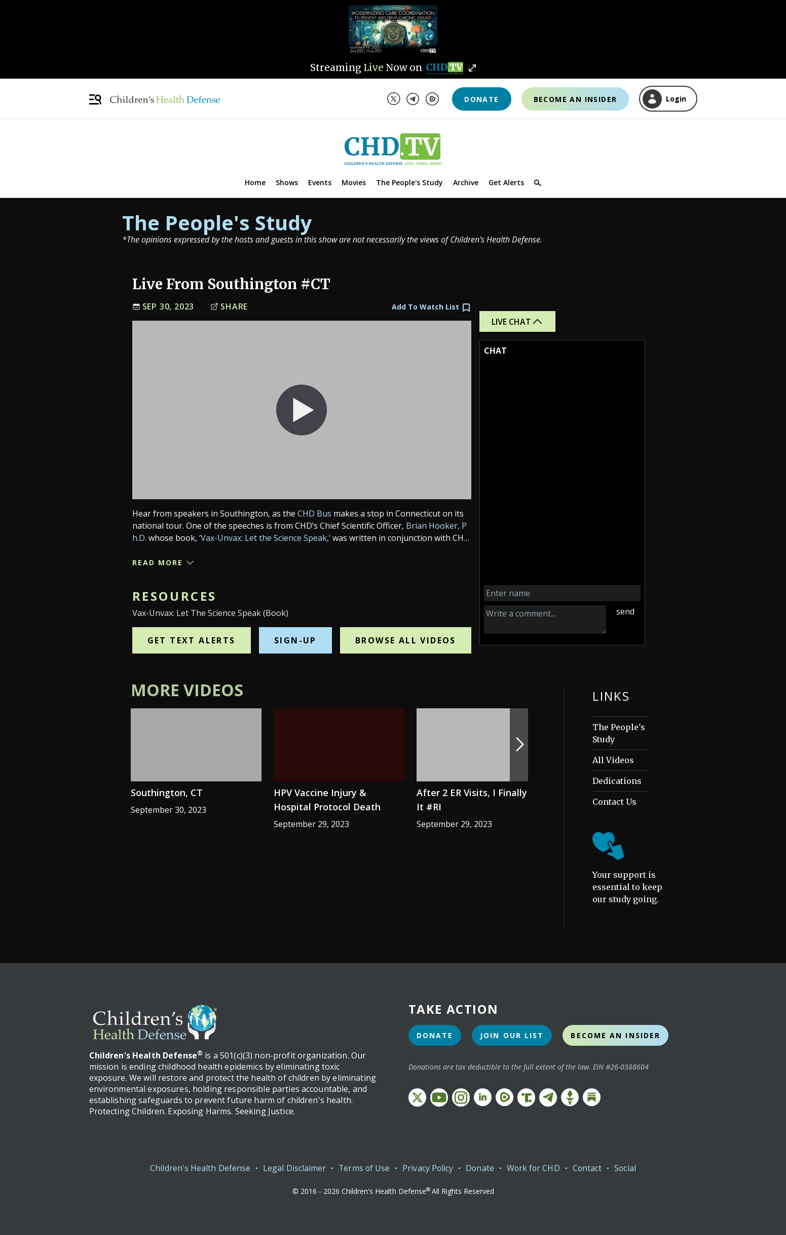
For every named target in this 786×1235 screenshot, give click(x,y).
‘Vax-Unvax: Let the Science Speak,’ (264, 537)
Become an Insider (575, 99)
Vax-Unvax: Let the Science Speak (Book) (210, 613)
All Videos (613, 760)
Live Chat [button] (518, 321)
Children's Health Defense (198, 1168)
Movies (354, 182)
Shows (287, 182)
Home (255, 182)
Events (319, 182)
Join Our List (512, 1035)
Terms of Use (362, 1168)
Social (627, 1168)
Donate (481, 99)
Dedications (617, 781)
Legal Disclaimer (292, 1168)
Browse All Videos (405, 640)
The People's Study (409, 182)
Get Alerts (506, 182)
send (625, 611)
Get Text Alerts (191, 640)
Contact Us (614, 802)
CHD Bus (314, 513)
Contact (589, 1168)
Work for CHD (534, 1168)
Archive (465, 182)
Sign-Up (295, 640)
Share (229, 307)
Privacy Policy (427, 1168)
